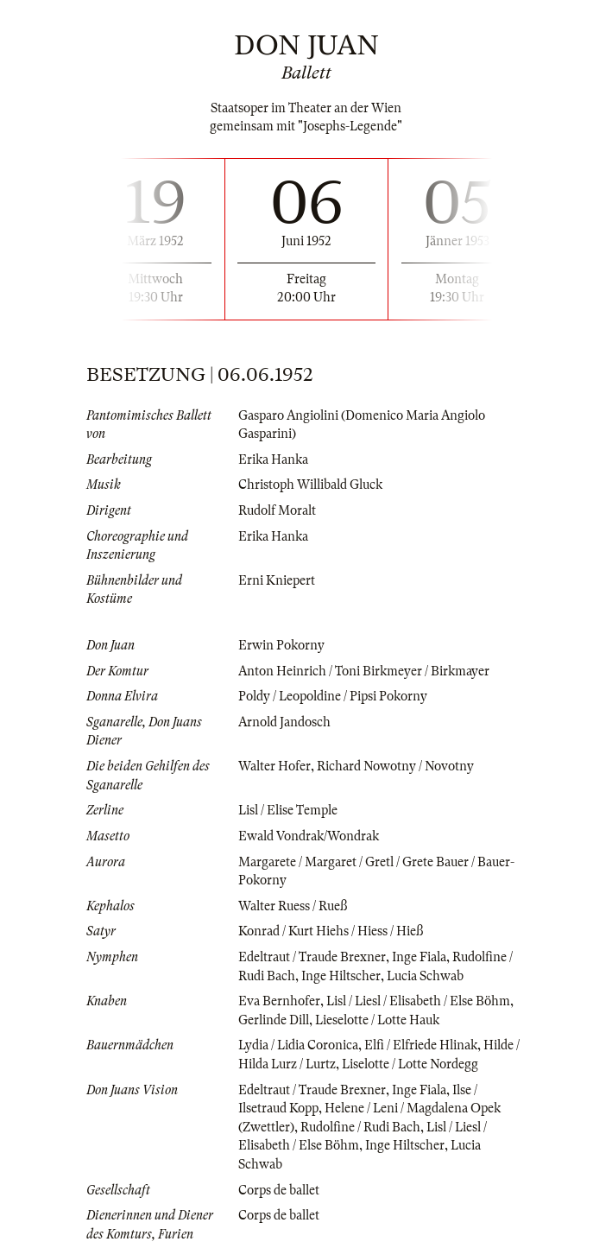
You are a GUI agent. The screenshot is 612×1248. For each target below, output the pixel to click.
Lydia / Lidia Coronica (298, 1045)
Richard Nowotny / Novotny (395, 766)
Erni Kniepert (276, 580)
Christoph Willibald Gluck (310, 484)
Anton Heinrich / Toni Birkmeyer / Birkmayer (363, 671)
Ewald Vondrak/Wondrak (308, 836)
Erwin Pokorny (281, 645)
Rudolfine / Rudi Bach (360, 1127)
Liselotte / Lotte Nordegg (410, 1064)
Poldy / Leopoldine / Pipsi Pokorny (332, 696)
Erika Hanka (273, 459)
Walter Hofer (274, 766)
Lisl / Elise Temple (288, 810)
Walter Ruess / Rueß (292, 906)
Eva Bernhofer (279, 1001)
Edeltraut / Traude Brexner (312, 957)
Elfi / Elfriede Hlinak (420, 1045)
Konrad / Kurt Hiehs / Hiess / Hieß (330, 931)
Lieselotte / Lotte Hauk (377, 1020)
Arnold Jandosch (284, 722)
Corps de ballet (278, 1190)
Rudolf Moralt (277, 510)
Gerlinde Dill (273, 1020)
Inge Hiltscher (341, 976)
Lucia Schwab (425, 976)
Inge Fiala (419, 957)
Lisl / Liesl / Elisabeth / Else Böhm (418, 1001)
